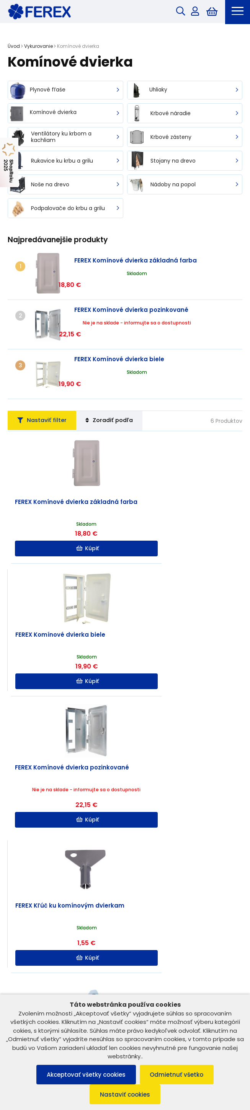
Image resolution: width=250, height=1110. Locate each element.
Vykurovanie (38, 47)
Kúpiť (67, 519)
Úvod (14, 47)
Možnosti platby (125, 983)
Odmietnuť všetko (178, 1074)
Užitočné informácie (125, 966)
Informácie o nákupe (125, 949)
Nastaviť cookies (125, 1094)
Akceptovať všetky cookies (85, 1074)
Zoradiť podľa (117, 391)
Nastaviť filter (44, 391)
